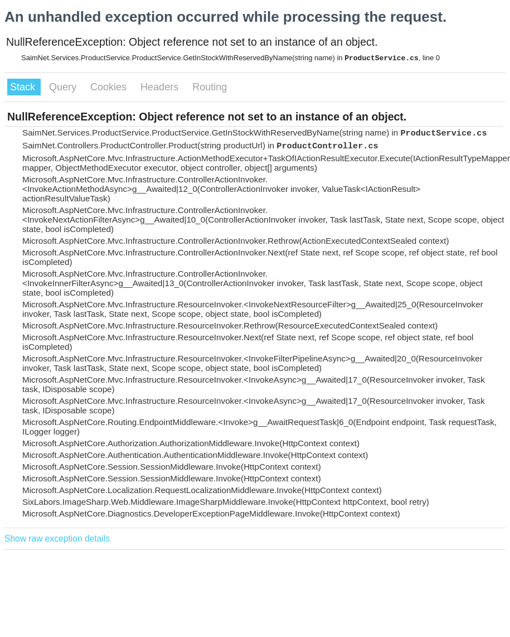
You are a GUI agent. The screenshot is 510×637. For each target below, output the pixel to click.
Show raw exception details (57, 538)
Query (64, 87)
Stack (24, 87)
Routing (209, 87)
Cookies (109, 87)
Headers (160, 87)
